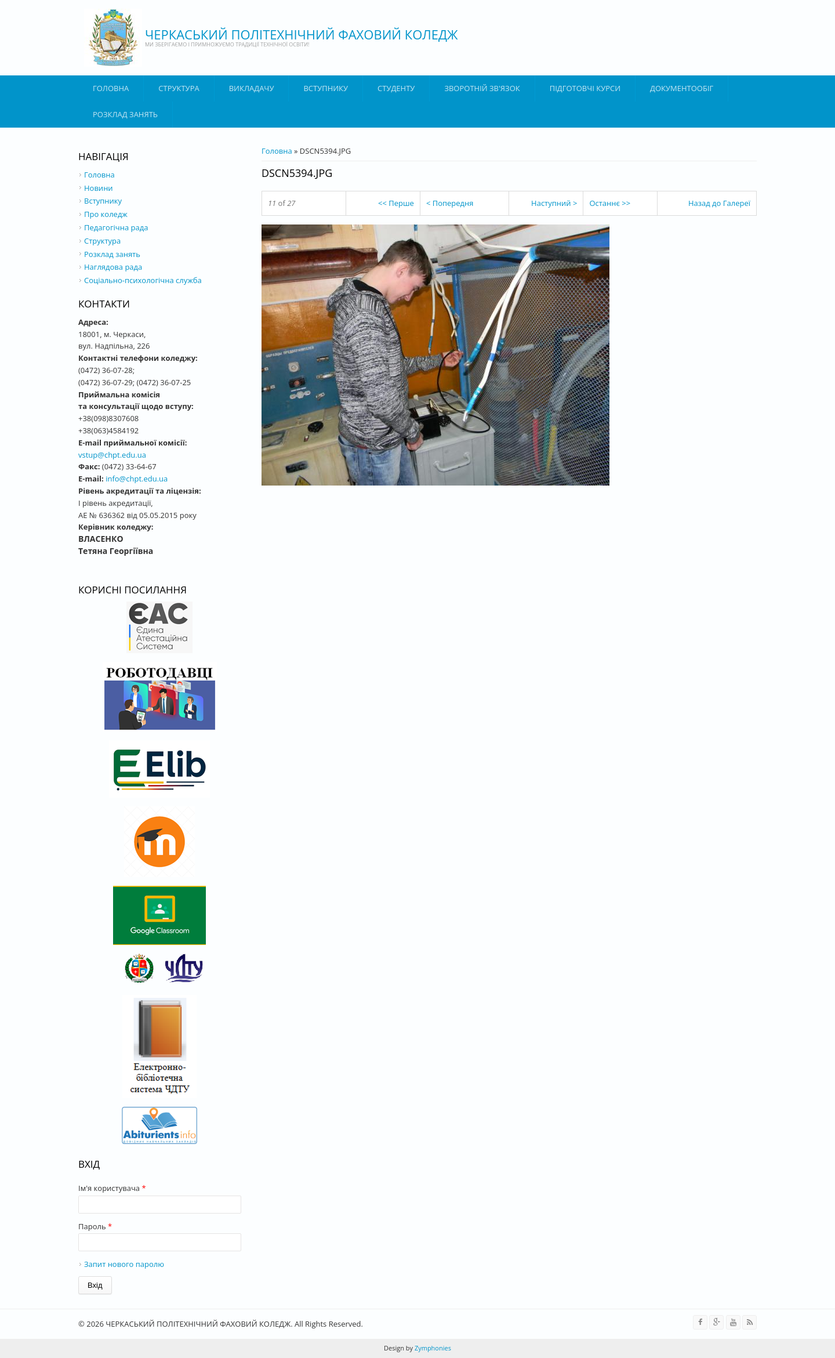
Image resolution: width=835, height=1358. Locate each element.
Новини (98, 188)
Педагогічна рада (116, 227)
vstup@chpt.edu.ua (112, 455)
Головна (111, 88)
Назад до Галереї (719, 203)
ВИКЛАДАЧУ (251, 88)
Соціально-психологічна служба (143, 280)
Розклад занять (125, 114)
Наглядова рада (113, 267)
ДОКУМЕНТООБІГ (681, 88)
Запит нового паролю (124, 1264)
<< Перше (396, 203)
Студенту (396, 88)
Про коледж (106, 214)
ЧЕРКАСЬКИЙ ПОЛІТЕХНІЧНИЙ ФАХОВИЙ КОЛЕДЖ (301, 34)
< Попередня (450, 203)
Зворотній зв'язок (482, 88)
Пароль (95, 1226)
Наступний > (554, 203)
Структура (178, 88)
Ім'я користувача (112, 1188)
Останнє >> (609, 203)
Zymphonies (432, 1347)
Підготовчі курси (585, 88)
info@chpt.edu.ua (137, 478)
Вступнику (103, 200)
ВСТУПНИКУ (325, 88)
